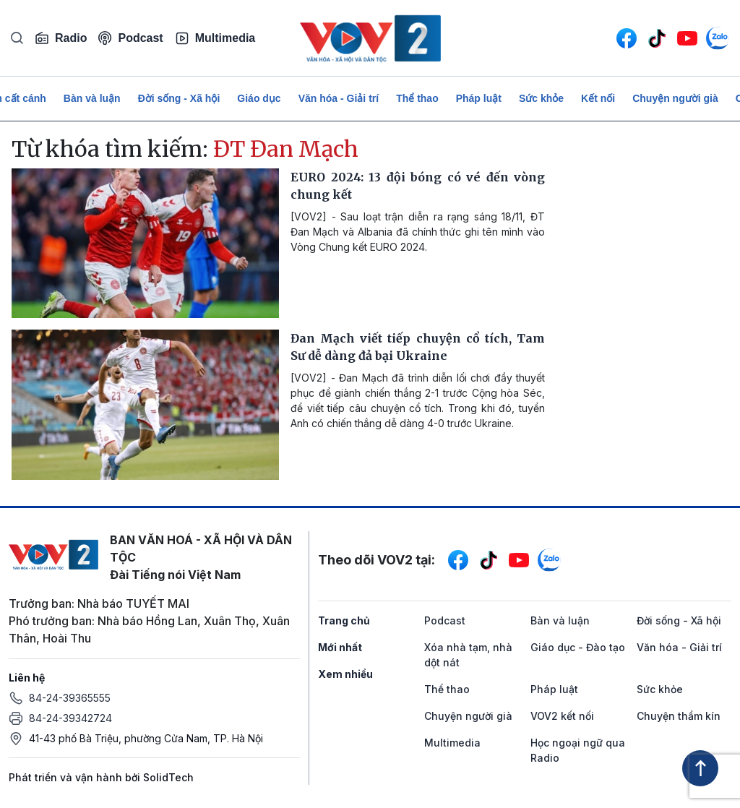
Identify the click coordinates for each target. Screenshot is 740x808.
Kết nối (598, 98)
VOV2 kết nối (562, 716)
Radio (61, 38)
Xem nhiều (345, 674)
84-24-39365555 (70, 698)
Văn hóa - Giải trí (338, 98)
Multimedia (215, 38)
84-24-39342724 (70, 718)
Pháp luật (479, 98)
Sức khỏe (541, 98)
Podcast (130, 38)
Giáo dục (258, 98)
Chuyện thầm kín (678, 716)
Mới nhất (340, 647)
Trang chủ (344, 620)
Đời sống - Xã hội (179, 98)
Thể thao (417, 98)
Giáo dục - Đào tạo (577, 647)
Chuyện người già (675, 98)
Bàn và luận (92, 98)
